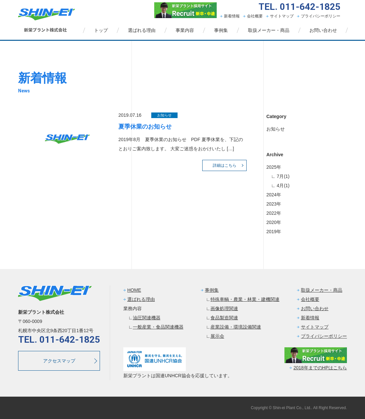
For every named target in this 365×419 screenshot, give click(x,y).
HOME (134, 290)
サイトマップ (282, 16)
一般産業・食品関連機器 (158, 327)
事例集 (221, 30)
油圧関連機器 (146, 317)
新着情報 (232, 16)
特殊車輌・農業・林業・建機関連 (245, 299)
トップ (101, 30)
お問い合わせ (323, 30)
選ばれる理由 (142, 30)
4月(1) (283, 185)
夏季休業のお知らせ (145, 126)
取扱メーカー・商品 (268, 30)
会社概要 (255, 16)
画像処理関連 (224, 308)
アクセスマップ (59, 360)
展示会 (217, 336)
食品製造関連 (224, 317)
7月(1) (283, 176)
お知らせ (275, 129)
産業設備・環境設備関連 (235, 327)
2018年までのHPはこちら (320, 367)
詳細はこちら (224, 165)
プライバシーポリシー (320, 16)
